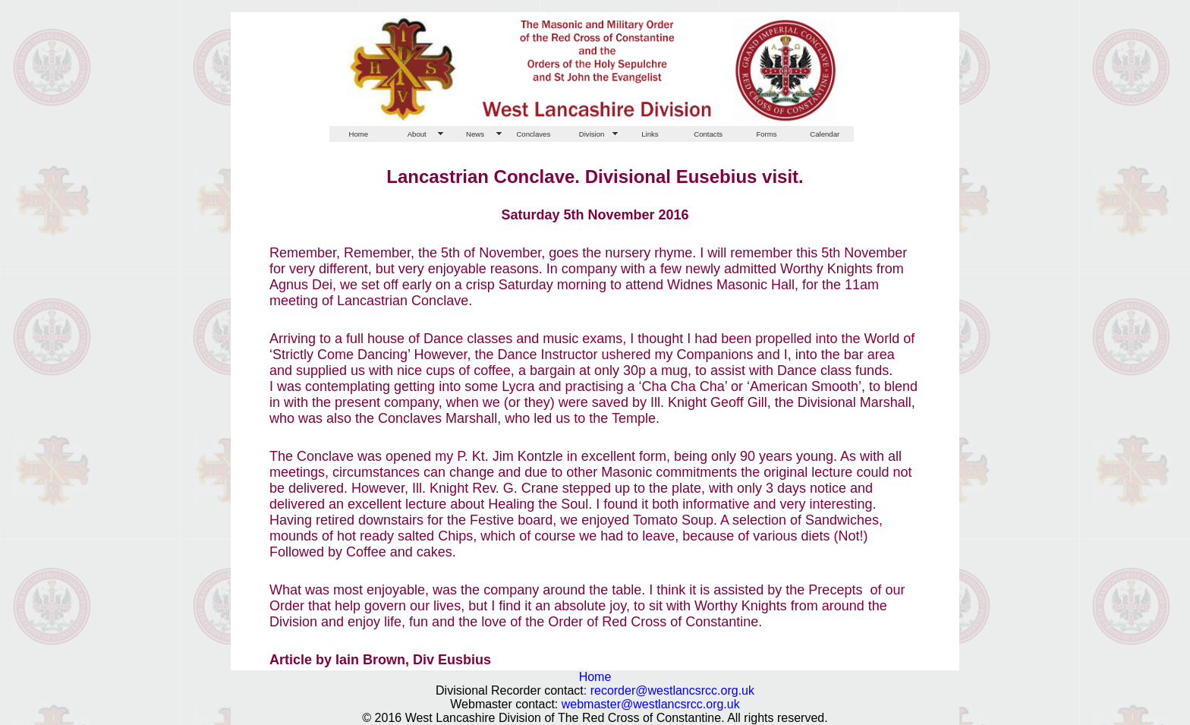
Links (649, 134)
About (417, 134)
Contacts (708, 134)
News (475, 134)
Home (359, 134)
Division (592, 134)
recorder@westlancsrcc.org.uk (672, 690)
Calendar (824, 134)
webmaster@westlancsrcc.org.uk (651, 704)
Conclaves (533, 134)
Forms (766, 134)
